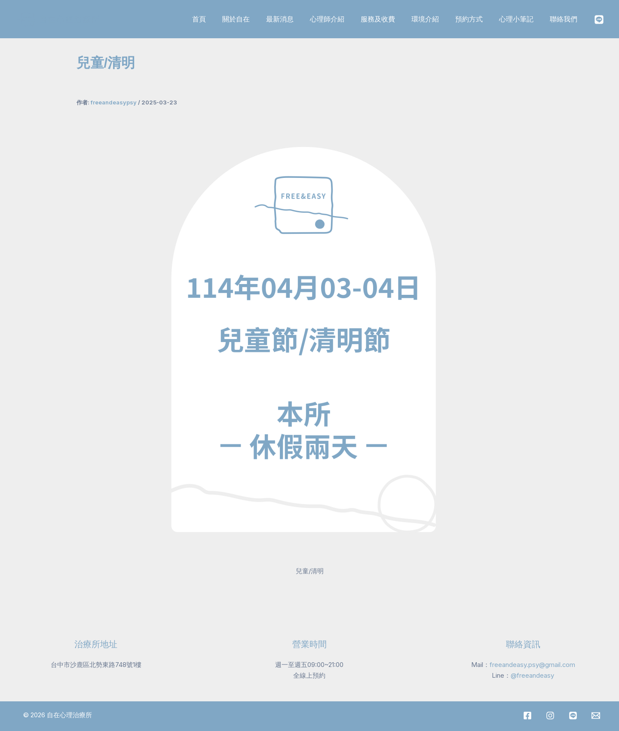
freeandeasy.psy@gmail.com (532, 664)
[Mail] (595, 715)
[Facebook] (527, 715)
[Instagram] (599, 19)
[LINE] (573, 715)
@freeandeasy (532, 675)
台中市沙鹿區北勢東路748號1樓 (96, 664)
